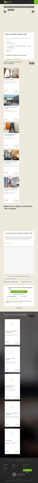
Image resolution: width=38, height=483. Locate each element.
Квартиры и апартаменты (21, 460)
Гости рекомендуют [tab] (12, 296)
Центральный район (14, 6)
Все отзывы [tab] (24, 296)
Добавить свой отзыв (18, 291)
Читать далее (8, 243)
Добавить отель (27, 470)
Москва (24, 466)
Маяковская (9, 42)
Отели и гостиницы (10, 460)
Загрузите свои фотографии (12, 281)
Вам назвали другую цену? (11, 278)
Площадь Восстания (11, 43)
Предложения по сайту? (27, 281)
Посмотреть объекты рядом (14, 59)
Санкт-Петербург (7, 6)
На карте (29, 460)
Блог (12, 468)
